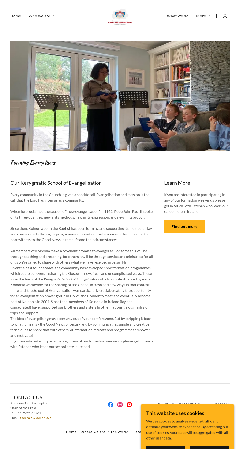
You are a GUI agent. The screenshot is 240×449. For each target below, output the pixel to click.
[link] (120, 15)
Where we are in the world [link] (104, 432)
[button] (42, 16)
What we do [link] (178, 16)
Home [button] (71, 432)
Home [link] (15, 16)
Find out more (185, 226)
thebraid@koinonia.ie (35, 418)
